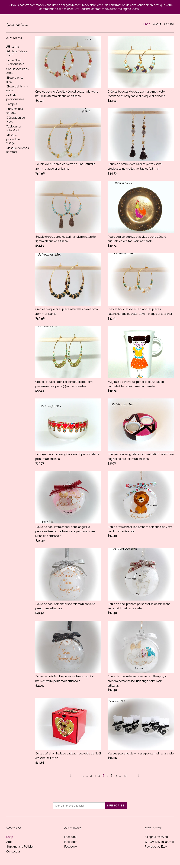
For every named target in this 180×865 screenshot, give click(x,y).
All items (12, 46)
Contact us (13, 851)
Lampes (11, 104)
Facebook (70, 837)
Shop (146, 24)
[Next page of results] (139, 775)
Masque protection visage (13, 139)
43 (125, 775)
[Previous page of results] (70, 775)
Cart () (169, 24)
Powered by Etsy (156, 846)
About (157, 24)
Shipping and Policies (20, 846)
